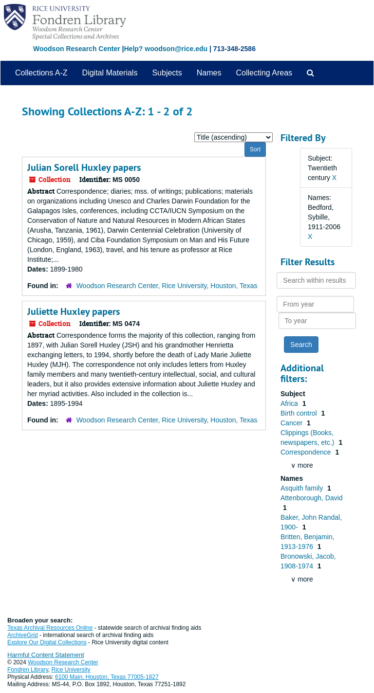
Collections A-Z (41, 73)
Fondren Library (27, 669)
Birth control (299, 413)
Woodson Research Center (76, 49)
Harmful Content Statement (45, 654)
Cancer (292, 423)
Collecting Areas (264, 73)
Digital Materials (110, 73)
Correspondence (306, 452)
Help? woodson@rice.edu (165, 49)
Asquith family (302, 488)
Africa (290, 403)
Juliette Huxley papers (73, 311)
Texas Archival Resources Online (50, 627)
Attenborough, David (311, 498)
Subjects (167, 73)
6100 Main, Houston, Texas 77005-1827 (107, 677)
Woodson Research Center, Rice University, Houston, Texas (167, 286)
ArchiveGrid (22, 635)
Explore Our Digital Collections (47, 642)
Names (209, 73)
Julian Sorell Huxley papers (84, 167)
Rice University (71, 669)
